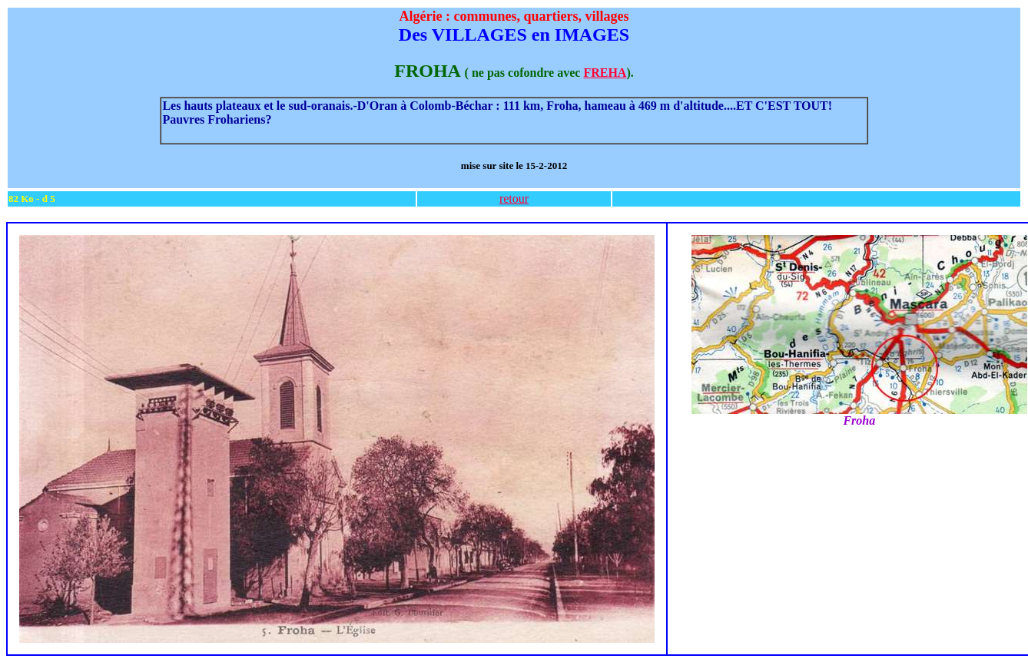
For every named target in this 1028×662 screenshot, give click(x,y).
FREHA (604, 72)
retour (514, 198)
